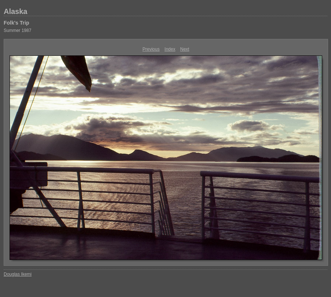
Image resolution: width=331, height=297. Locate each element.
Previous (151, 49)
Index (169, 49)
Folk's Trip (16, 23)
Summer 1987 (17, 30)
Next (184, 49)
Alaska (16, 11)
